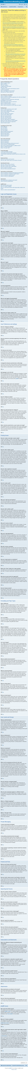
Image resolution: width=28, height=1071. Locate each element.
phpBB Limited (7, 1011)
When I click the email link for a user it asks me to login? (11, 105)
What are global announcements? (7, 131)
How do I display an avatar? (6, 102)
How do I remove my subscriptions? (7, 176)
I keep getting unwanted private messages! (8, 152)
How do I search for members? (6, 167)
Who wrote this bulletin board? (6, 185)
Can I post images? (4, 130)
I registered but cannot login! (6, 86)
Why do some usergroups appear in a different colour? (11, 145)
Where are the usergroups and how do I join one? (10, 143)
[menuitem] (3, 4)
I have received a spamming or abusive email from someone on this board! (13, 155)
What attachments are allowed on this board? (9, 180)
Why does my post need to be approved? (8, 121)
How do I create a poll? (5, 112)
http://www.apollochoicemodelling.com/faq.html (13, 44)
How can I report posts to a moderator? (8, 119)
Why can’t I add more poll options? (7, 113)
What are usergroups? (5, 142)
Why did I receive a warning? (6, 118)
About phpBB (10, 1013)
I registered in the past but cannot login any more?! (10, 88)
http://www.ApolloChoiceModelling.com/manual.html (13, 22)
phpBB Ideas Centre (5, 1023)
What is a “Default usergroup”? (6, 146)
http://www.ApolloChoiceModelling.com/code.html (15, 54)
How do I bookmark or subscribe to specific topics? (10, 173)
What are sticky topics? (5, 133)
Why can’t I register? (4, 85)
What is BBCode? (4, 126)
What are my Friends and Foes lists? (7, 159)
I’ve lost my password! (5, 89)
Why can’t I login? (4, 87)
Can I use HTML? (4, 127)
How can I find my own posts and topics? (8, 168)
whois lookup (4, 1035)
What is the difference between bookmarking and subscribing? (12, 172)
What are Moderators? (5, 140)
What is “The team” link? (5, 147)
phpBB (17, 378)
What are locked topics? (5, 134)
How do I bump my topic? (5, 122)
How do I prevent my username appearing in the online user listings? (13, 97)
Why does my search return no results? (8, 165)
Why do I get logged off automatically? (8, 90)
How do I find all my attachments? (7, 181)
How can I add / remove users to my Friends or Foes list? (11, 160)
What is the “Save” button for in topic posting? (9, 120)
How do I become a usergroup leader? (8, 144)
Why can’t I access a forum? (6, 115)
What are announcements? (6, 132)
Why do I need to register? (5, 82)
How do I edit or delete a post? (6, 110)
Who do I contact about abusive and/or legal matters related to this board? (13, 188)
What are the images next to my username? (9, 101)
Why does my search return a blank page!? (8, 166)
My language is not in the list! (6, 100)
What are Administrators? (5, 139)
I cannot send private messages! (7, 151)
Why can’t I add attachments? (6, 117)
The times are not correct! (5, 98)
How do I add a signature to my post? (7, 111)
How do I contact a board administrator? (8, 189)
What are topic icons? (5, 135)
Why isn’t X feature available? (6, 186)
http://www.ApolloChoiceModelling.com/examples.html (13, 26)
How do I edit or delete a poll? (6, 114)
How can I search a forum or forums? (7, 164)
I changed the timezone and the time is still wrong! (10, 99)
